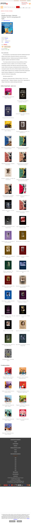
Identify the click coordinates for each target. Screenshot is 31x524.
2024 (15, 330)
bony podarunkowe (23, 0)
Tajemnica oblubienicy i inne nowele (23, 251)
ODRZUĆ (19, 521)
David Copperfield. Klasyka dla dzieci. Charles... (8, 288)
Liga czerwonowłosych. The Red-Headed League (22, 208)
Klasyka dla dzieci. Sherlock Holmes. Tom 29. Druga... (8, 274)
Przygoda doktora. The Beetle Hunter (8, 263)
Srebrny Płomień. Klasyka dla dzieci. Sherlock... (23, 114)
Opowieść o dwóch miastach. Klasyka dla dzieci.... (22, 274)
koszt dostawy (16, 0)
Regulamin (15, 314)
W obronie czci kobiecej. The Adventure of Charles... (22, 239)
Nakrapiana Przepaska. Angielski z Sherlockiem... (8, 164)
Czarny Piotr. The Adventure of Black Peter (23, 246)
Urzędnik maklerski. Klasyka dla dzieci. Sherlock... (8, 97)
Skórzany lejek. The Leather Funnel (22, 214)
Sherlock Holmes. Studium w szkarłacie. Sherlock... (22, 101)
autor (26, 7)
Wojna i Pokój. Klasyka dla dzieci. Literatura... (22, 295)
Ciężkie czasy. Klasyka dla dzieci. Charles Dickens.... (8, 281)
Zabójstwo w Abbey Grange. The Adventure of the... (8, 233)
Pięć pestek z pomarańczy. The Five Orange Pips (23, 257)
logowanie (28, 0)
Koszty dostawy (15, 312)
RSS (23, 351)
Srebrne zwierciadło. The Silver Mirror (8, 202)
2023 (15, 332)
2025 (15, 328)
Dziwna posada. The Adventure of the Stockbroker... (8, 215)
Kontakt (15, 320)
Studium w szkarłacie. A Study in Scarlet (23, 221)
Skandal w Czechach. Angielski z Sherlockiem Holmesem (22, 148)
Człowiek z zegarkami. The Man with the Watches (8, 179)
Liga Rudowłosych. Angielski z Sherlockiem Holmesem (22, 164)
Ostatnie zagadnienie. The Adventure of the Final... (8, 227)
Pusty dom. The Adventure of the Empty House (8, 208)
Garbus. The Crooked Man (8, 251)
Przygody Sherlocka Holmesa (8, 117)
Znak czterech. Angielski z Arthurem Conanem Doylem (8, 148)
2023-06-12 (7, 42)
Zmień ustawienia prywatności (15, 322)
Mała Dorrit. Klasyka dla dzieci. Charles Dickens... (8, 303)
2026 (15, 326)
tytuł (29, 7)
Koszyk (15, 310)
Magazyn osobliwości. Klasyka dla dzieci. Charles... (22, 288)
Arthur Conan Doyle (6, 20)
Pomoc (15, 318)
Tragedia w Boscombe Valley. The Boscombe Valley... (8, 257)
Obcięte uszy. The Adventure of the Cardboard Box (23, 233)
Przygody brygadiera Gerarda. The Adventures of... (22, 132)
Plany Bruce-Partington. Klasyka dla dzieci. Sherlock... (8, 130)
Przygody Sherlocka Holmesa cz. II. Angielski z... (23, 196)
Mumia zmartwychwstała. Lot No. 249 (22, 227)
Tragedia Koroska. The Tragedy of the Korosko (8, 221)
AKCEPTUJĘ (12, 521)
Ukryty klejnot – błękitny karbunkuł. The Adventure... (8, 239)
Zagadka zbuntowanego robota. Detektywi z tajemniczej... (23, 281)
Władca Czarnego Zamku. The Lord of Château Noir (8, 246)
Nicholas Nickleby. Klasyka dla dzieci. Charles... (8, 295)
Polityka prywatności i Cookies (16, 316)
